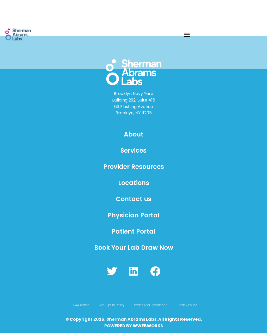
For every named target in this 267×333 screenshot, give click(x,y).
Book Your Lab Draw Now (133, 247)
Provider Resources (133, 166)
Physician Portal (134, 215)
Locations (133, 183)
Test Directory (218, 11)
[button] (187, 34)
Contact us (133, 199)
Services (133, 150)
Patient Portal (133, 231)
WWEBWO (144, 326)
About (133, 134)
